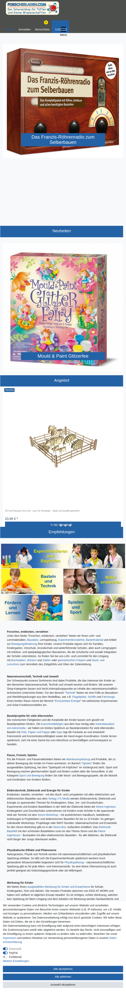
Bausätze (32, 639)
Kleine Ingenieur (105, 806)
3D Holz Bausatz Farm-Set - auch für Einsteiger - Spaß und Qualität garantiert (42, 511)
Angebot (61, 380)
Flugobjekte (79, 696)
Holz (23, 732)
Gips (59, 732)
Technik (70, 692)
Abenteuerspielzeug (78, 759)
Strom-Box (59, 827)
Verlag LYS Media (59, 798)
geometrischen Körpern (72, 660)
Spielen (86, 763)
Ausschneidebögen (52, 723)
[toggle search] (9, 26)
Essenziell (15, 948)
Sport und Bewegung (32, 775)
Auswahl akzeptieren (63, 984)
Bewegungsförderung (24, 643)
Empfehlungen (62, 532)
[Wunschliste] (42, 26)
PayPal (13, 952)
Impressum (9, 937)
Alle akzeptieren (63, 968)
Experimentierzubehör (71, 639)
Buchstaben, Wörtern (24, 660)
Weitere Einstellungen (16, 961)
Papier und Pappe (39, 732)
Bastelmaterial (94, 639)
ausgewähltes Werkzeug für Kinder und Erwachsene (58, 886)
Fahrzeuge (108, 696)
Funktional (15, 956)
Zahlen (47, 660)
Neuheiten (61, 231)
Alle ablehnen (63, 976)
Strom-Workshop (48, 814)
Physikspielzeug (74, 862)
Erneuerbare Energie (67, 700)
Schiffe (92, 696)
